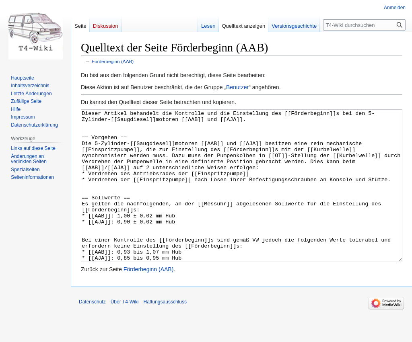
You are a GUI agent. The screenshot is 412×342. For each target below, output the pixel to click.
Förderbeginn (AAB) (113, 61)
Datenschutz (92, 332)
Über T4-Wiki (125, 332)
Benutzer (237, 87)
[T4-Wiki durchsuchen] (364, 25)
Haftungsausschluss (165, 332)
